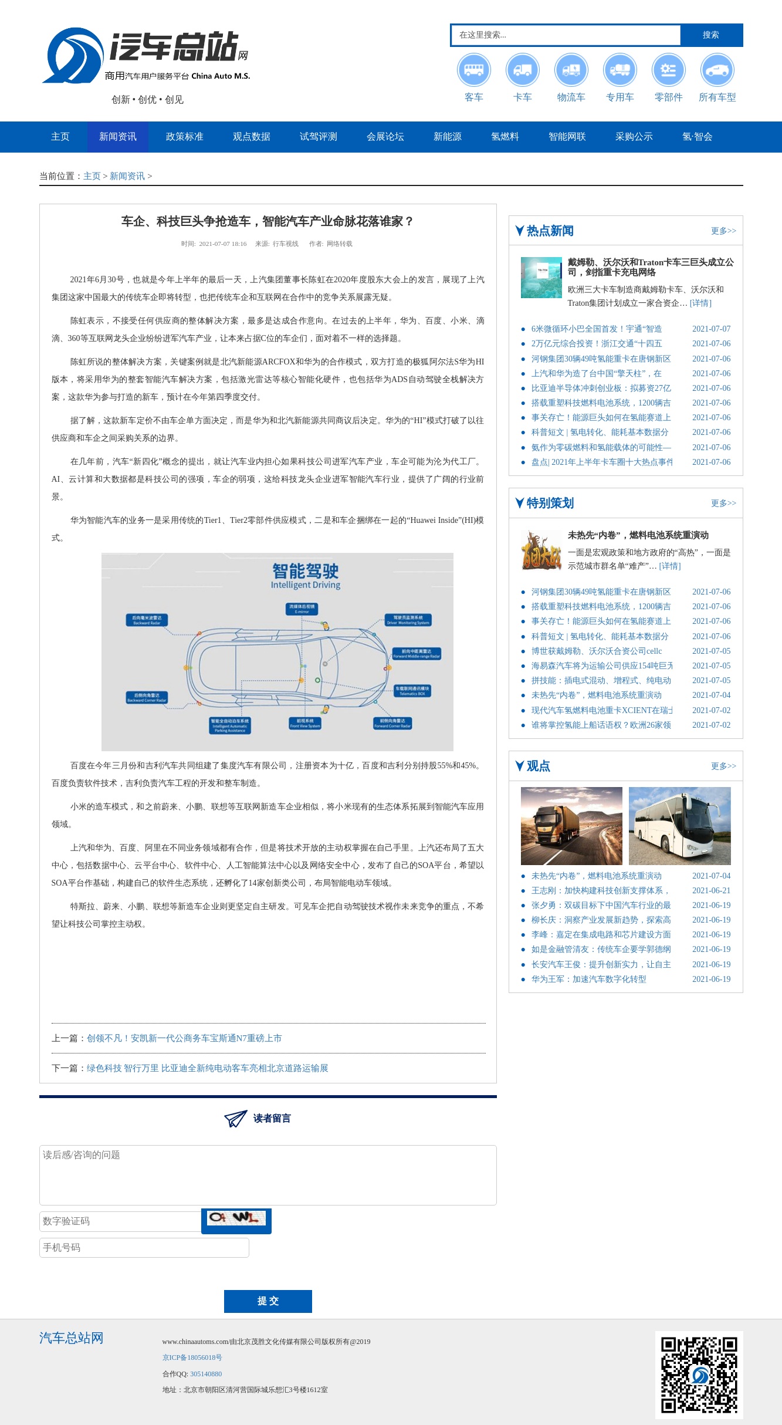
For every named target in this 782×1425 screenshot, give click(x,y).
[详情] (701, 303)
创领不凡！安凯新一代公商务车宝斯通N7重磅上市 (184, 1038)
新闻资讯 (127, 176)
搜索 (711, 35)
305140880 (206, 1374)
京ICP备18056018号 (193, 1357)
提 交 (268, 1301)
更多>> (724, 231)
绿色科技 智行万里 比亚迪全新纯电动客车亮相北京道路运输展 (208, 1068)
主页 (92, 176)
